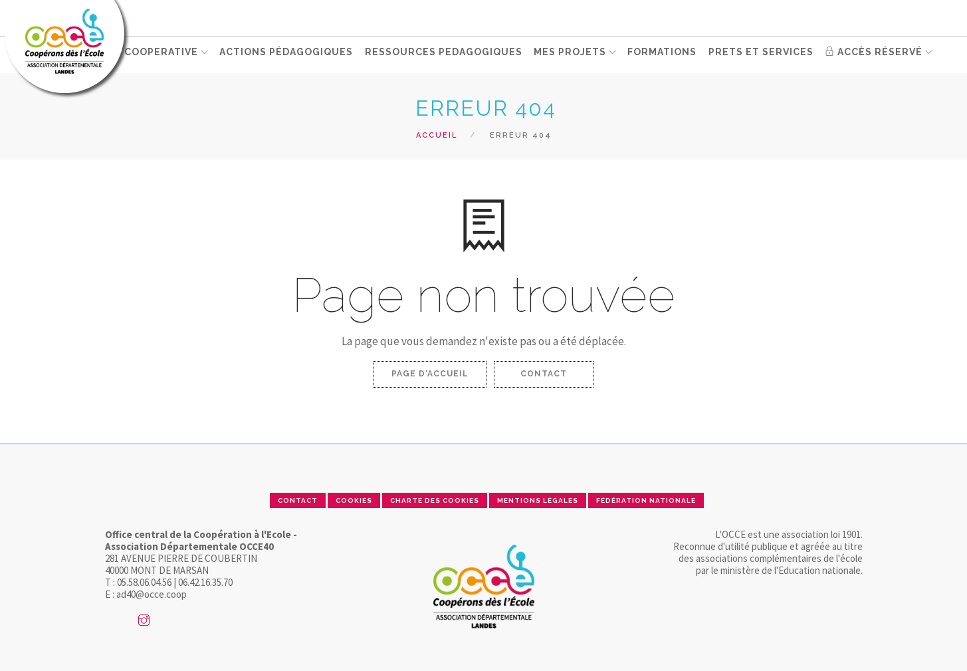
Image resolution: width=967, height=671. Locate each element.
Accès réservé (873, 54)
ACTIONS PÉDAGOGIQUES (289, 54)
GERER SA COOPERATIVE (135, 54)
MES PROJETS (570, 54)
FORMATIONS (663, 54)
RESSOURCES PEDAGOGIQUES (445, 54)
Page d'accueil (430, 373)
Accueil (436, 135)
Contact (543, 373)
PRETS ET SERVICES (761, 54)
